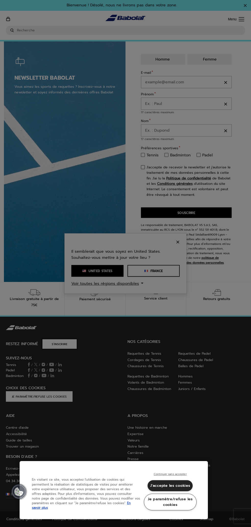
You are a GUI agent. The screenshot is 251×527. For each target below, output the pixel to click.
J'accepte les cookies (170, 485)
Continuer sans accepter (170, 474)
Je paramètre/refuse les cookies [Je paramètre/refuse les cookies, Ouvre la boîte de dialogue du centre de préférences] (170, 501)
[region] (114, 490)
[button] (19, 492)
